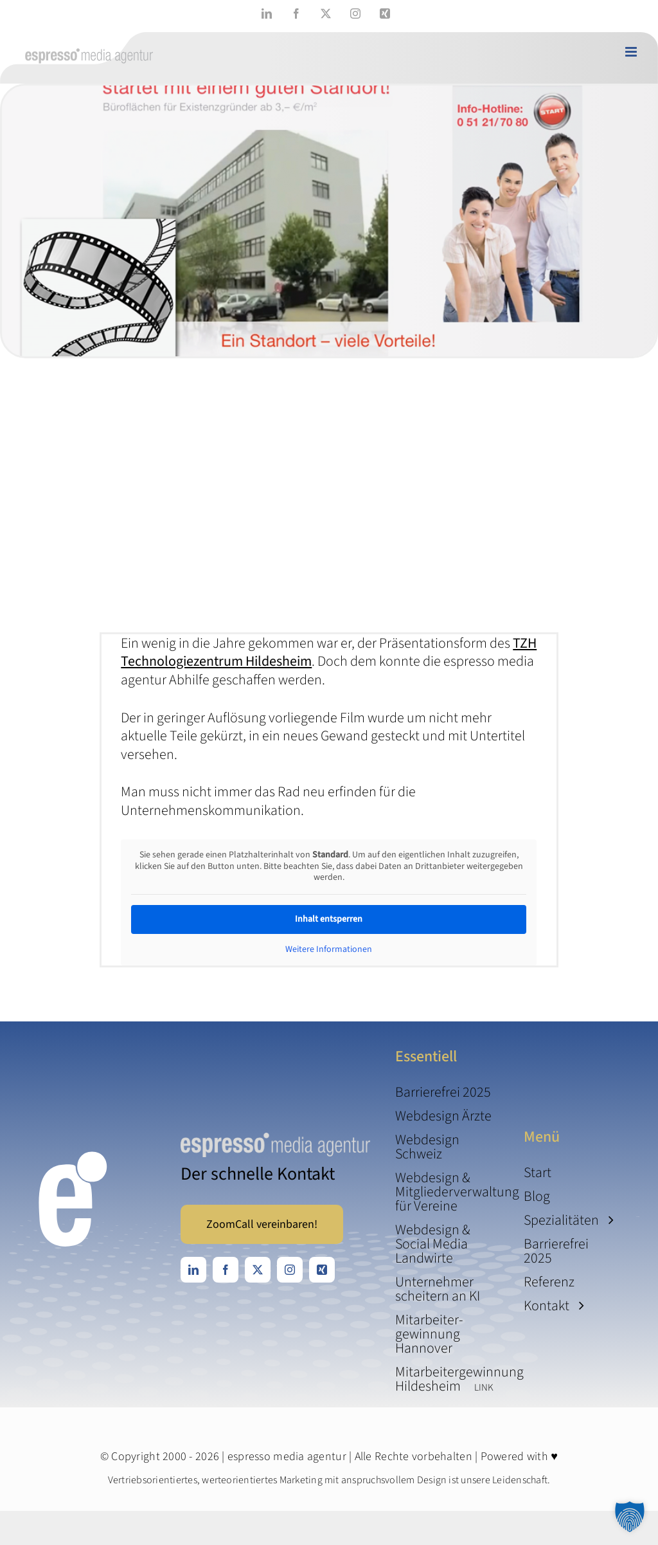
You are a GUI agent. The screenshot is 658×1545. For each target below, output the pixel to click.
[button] (629, 1516)
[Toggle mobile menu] (632, 52)
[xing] (322, 1270)
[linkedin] (193, 1270)
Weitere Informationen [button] (328, 949)
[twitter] (258, 1270)
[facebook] (225, 1270)
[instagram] (290, 1270)
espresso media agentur (286, 1457)
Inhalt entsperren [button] (328, 918)
